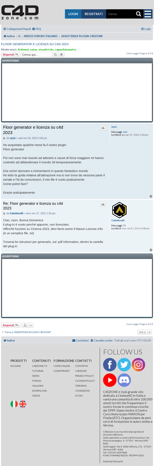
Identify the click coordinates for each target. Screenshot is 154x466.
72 (124, 225)
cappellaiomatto (65, 49)
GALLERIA (37, 385)
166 (125, 132)
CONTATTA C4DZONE (81, 368)
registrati (94, 14)
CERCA (36, 395)
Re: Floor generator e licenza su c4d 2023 (33, 205)
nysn (114, 126)
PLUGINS (16, 365)
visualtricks (46, 49)
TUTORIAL (38, 370)
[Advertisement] (77, 92)
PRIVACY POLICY (84, 375)
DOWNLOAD (39, 390)
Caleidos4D (118, 220)
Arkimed (23, 49)
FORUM (36, 380)
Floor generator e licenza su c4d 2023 (34, 44)
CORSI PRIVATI (61, 370)
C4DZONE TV (39, 365)
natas (33, 49)
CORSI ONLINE (62, 365)
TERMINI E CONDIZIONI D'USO (82, 390)
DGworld (118, 461)
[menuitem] (36, 29)
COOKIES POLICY (85, 380)
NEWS (35, 375)
